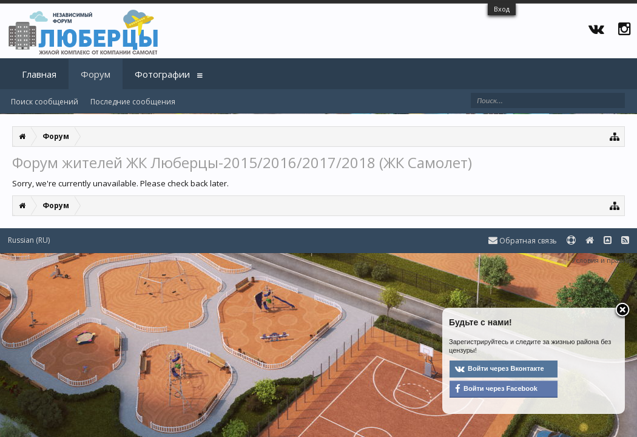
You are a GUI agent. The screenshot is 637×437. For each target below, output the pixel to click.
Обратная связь (522, 240)
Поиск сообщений (44, 102)
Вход (502, 8)
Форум (95, 74)
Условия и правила (602, 260)
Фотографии (162, 74)
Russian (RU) (29, 240)
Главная (39, 74)
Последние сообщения (132, 102)
